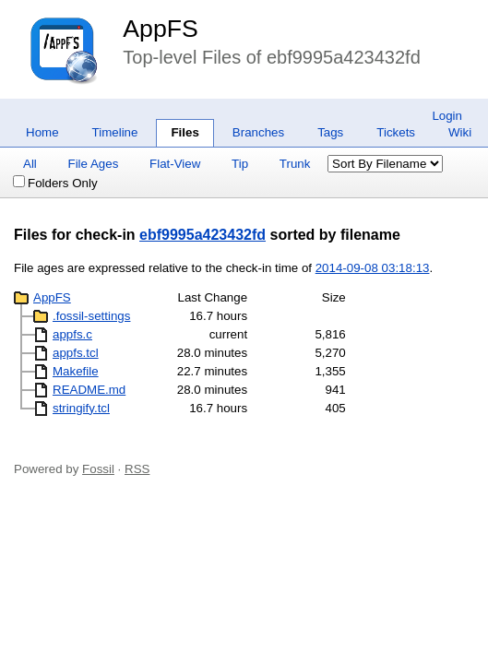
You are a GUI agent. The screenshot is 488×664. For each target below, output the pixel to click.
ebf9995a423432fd (202, 235)
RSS (137, 469)
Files (184, 132)
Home (42, 132)
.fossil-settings (91, 316)
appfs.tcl (76, 353)
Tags (330, 132)
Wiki (459, 132)
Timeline (115, 132)
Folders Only (55, 183)
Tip (240, 164)
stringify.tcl (81, 408)
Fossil (98, 469)
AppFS (160, 28)
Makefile (76, 371)
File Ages (93, 164)
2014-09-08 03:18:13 (372, 268)
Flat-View (174, 164)
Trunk (295, 164)
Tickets (395, 132)
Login (447, 116)
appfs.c (72, 334)
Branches (258, 132)
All (30, 164)
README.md (89, 390)
